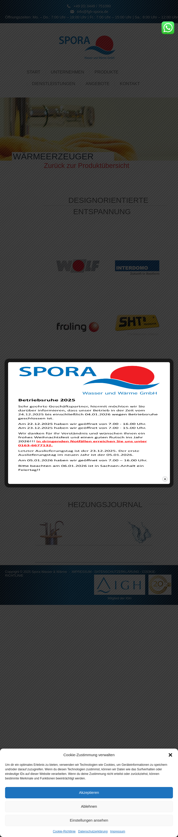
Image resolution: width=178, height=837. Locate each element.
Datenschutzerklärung (93, 831)
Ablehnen (89, 806)
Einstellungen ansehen (89, 820)
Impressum (117, 831)
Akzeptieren (89, 792)
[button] (170, 754)
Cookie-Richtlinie (64, 831)
